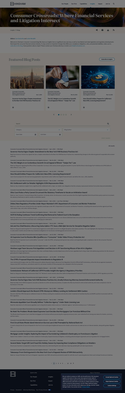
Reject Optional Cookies (112, 381)
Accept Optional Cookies (112, 377)
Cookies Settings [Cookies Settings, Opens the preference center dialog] (112, 385)
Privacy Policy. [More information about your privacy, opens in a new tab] (86, 387)
